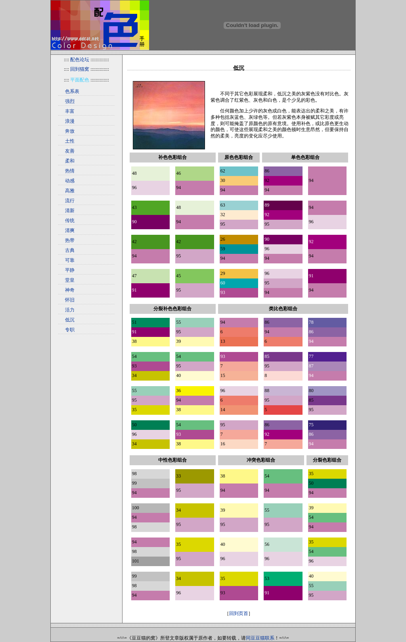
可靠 (70, 260)
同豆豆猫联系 (260, 638)
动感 (70, 181)
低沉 (70, 320)
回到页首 (238, 613)
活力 (70, 310)
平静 (70, 270)
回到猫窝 (79, 69)
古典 (70, 250)
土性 (70, 141)
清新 (70, 210)
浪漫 (70, 121)
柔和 (70, 161)
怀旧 (70, 300)
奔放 (70, 131)
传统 (70, 220)
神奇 (70, 290)
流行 (70, 200)
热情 (70, 171)
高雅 (70, 190)
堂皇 (70, 280)
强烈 (70, 101)
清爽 (70, 230)
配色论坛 (79, 59)
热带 (70, 240)
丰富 (70, 111)
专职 (70, 330)
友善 (70, 151)
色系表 (72, 91)
